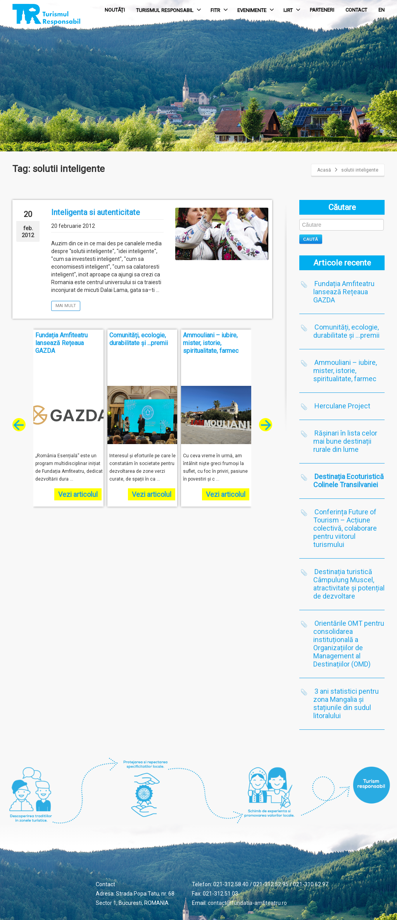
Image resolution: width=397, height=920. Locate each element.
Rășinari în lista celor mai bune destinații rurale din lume (345, 441)
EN (381, 10)
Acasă (324, 170)
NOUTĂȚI (115, 10)
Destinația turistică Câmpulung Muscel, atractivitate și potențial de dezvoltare (349, 584)
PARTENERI (322, 10)
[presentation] (19, 424)
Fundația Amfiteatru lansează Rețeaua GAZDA (344, 291)
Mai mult (65, 305)
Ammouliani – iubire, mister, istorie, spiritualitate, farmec (345, 370)
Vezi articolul (78, 494)
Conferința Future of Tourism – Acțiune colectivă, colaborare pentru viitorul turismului (345, 528)
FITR (219, 9)
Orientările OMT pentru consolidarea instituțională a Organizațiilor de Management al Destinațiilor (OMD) (348, 643)
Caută (310, 239)
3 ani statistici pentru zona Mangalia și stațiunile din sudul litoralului (346, 703)
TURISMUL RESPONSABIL (168, 9)
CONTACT (356, 10)
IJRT (291, 9)
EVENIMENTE (255, 9)
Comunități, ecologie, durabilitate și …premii (346, 331)
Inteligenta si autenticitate (95, 212)
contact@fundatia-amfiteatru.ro (247, 903)
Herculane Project (342, 406)
